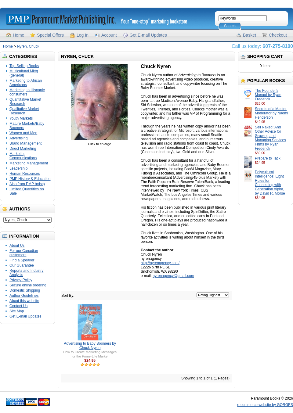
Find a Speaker (21, 260)
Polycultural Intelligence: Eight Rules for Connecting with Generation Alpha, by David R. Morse (270, 183)
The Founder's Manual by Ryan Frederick (268, 94)
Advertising (18, 138)
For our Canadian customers (23, 253)
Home (18, 35)
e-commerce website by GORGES (265, 405)
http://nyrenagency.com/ (160, 263)
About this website (24, 301)
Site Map (16, 311)
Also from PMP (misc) (27, 184)
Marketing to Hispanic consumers (27, 92)
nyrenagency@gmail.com (173, 276)
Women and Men (23, 133)
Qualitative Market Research (24, 111)
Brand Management (25, 143)
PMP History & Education (30, 179)
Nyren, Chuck (28, 46)
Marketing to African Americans (25, 82)
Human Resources (24, 173)
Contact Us (18, 306)
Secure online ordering (27, 285)
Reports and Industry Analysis (26, 272)
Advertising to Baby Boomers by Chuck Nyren (90, 345)
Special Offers (50, 35)
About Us (16, 245)
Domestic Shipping (24, 290)
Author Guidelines (23, 295)
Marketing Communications (23, 156)
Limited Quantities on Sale (26, 191)
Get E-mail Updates (148, 35)
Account (109, 35)
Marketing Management (28, 163)
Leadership (18, 168)
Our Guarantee (21, 265)
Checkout (278, 35)
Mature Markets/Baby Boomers (26, 125)
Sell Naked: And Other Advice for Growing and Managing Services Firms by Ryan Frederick (270, 138)
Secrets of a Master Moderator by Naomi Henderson (271, 113)
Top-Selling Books (24, 66)
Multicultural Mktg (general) (23, 73)
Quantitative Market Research (25, 101)
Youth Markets (21, 118)
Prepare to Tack (267, 158)
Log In (83, 35)
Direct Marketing (22, 148)
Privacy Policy (20, 280)
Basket (249, 35)
